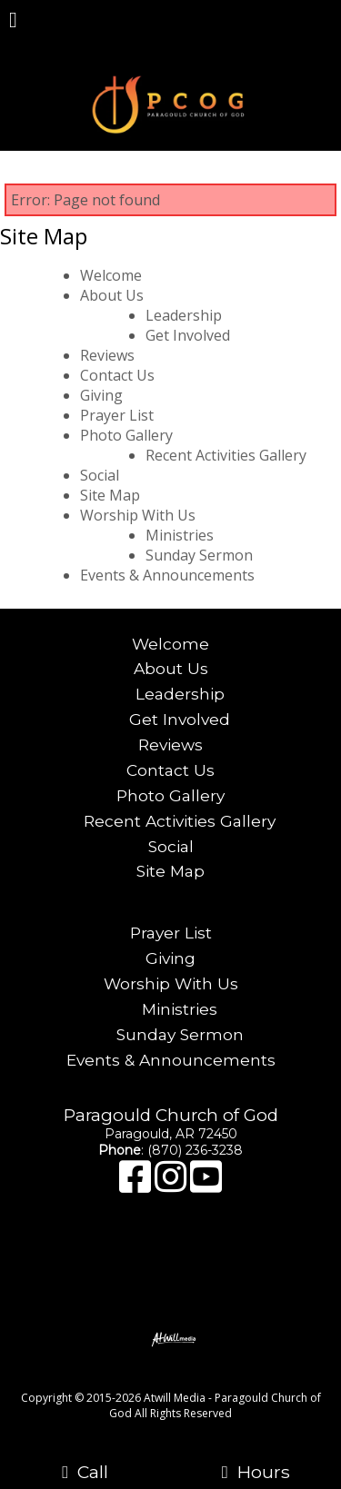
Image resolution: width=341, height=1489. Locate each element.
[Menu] (13, 22)
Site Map (110, 495)
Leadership (183, 315)
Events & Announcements (167, 575)
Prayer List (117, 415)
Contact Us (117, 375)
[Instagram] (172, 1185)
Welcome (111, 275)
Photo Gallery (126, 435)
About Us (112, 295)
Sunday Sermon (199, 555)
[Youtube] (206, 1185)
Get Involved (187, 335)
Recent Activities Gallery (225, 455)
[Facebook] (137, 1185)
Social (99, 475)
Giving (101, 395)
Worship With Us (138, 515)
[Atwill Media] (186, 1377)
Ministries (179, 535)
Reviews (107, 355)
